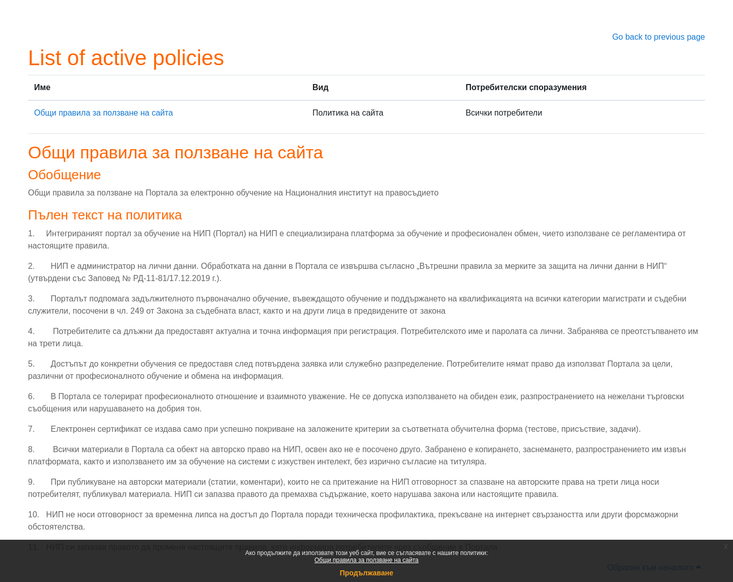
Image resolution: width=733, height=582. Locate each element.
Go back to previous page (658, 37)
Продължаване (366, 573)
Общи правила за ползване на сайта (367, 560)
